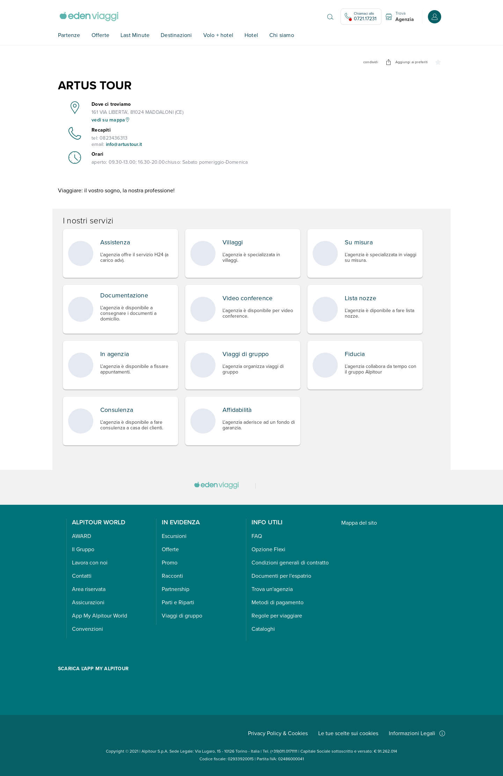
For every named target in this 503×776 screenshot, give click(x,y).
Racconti (172, 576)
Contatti (82, 576)
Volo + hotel (218, 35)
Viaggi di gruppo (182, 616)
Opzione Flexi (268, 549)
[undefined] (388, 62)
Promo (169, 563)
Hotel (251, 35)
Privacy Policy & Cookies (278, 733)
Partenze (69, 35)
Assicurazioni (88, 602)
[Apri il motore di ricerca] (330, 17)
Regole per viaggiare (277, 616)
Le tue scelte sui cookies (348, 733)
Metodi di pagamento (278, 602)
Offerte (100, 35)
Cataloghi (263, 629)
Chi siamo (281, 35)
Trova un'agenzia (272, 589)
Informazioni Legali (417, 733)
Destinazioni (176, 35)
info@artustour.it (124, 144)
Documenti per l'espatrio (281, 576)
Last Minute (135, 35)
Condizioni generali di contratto (290, 563)
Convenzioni (87, 629)
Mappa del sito (359, 523)
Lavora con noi (90, 563)
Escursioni (174, 536)
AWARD (81, 536)
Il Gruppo (83, 549)
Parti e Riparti (178, 602)
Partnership (175, 589)
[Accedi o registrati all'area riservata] (435, 17)
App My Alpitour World (99, 616)
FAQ (257, 536)
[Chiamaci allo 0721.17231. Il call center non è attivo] (361, 16)
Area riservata (88, 589)
